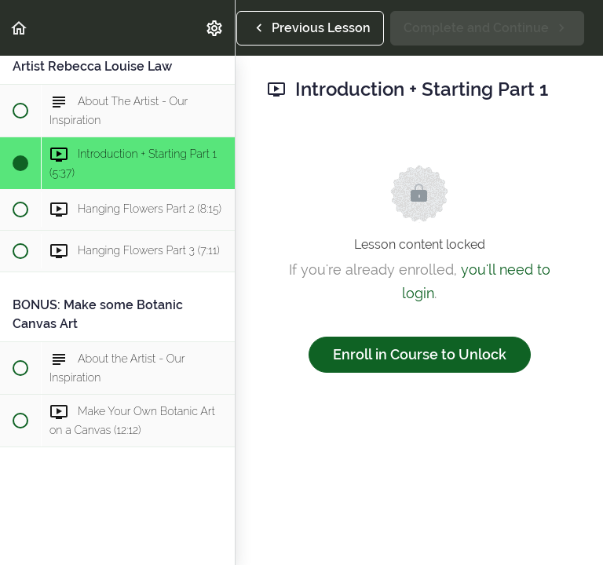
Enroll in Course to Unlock (419, 354)
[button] (19, 28)
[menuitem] (215, 28)
